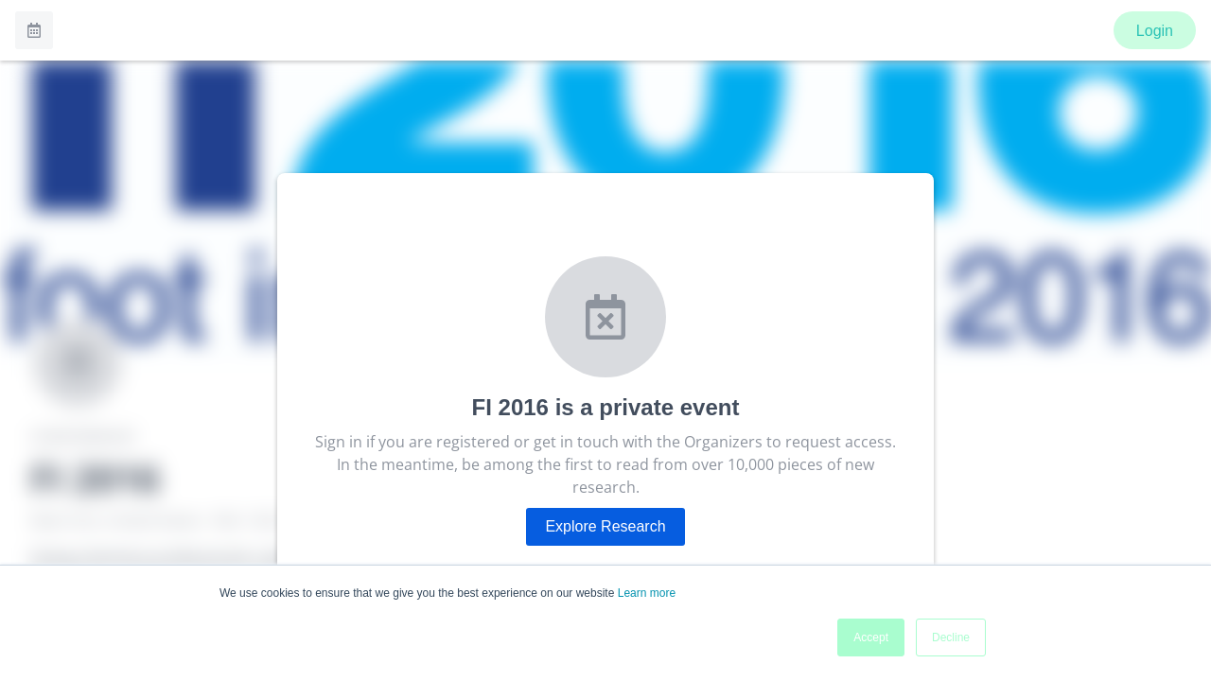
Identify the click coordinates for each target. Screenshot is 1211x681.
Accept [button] (870, 637)
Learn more (647, 593)
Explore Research (605, 526)
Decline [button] (951, 637)
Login (1154, 31)
